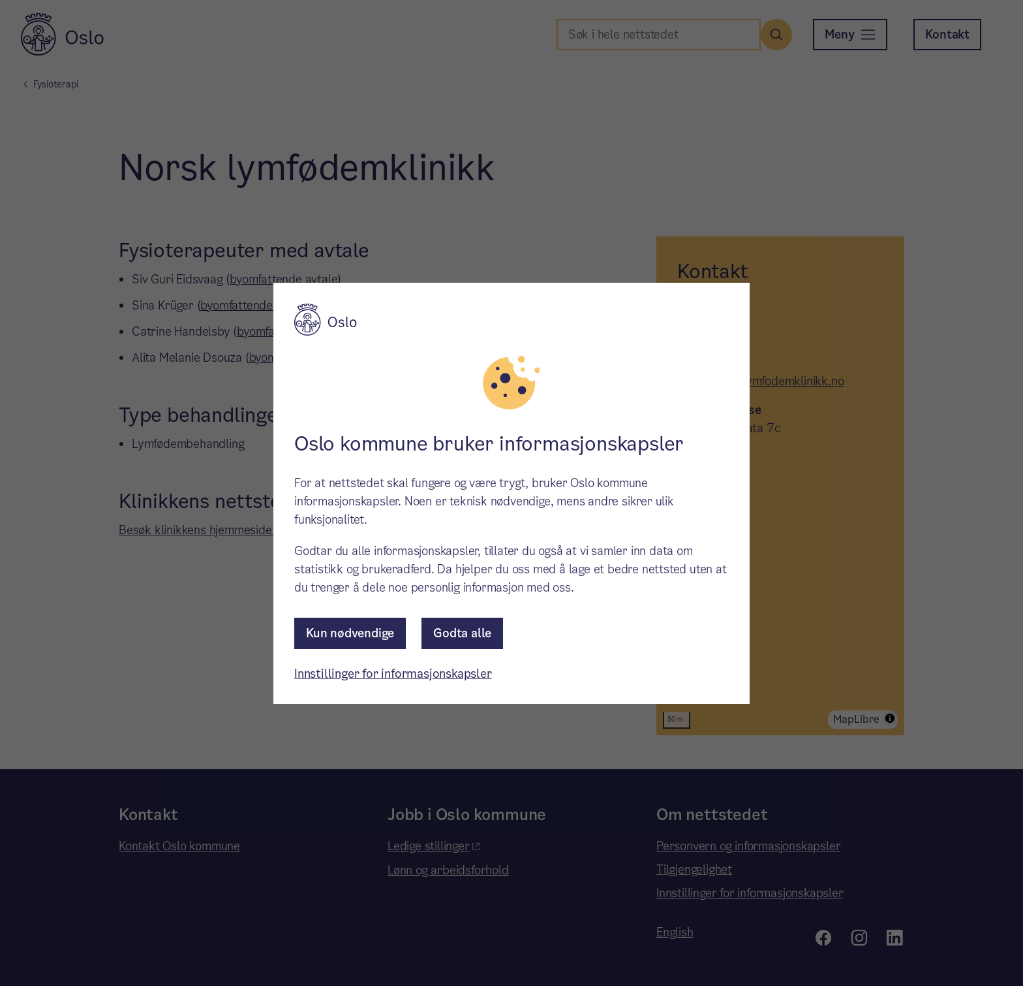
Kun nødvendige (350, 633)
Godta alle (462, 633)
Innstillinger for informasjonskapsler (393, 673)
